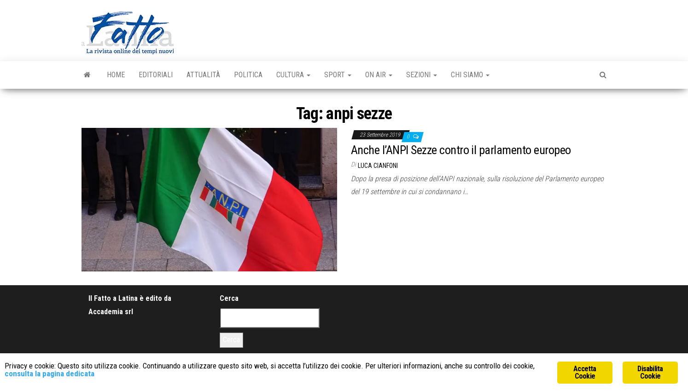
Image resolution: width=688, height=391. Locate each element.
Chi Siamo (470, 74)
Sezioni (421, 74)
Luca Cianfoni (378, 165)
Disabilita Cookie (650, 372)
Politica (248, 74)
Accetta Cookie (584, 372)
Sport (337, 74)
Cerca (229, 298)
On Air (378, 74)
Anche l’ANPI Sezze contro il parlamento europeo (461, 150)
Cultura (293, 74)
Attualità (203, 74)
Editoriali (156, 74)
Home (116, 74)
